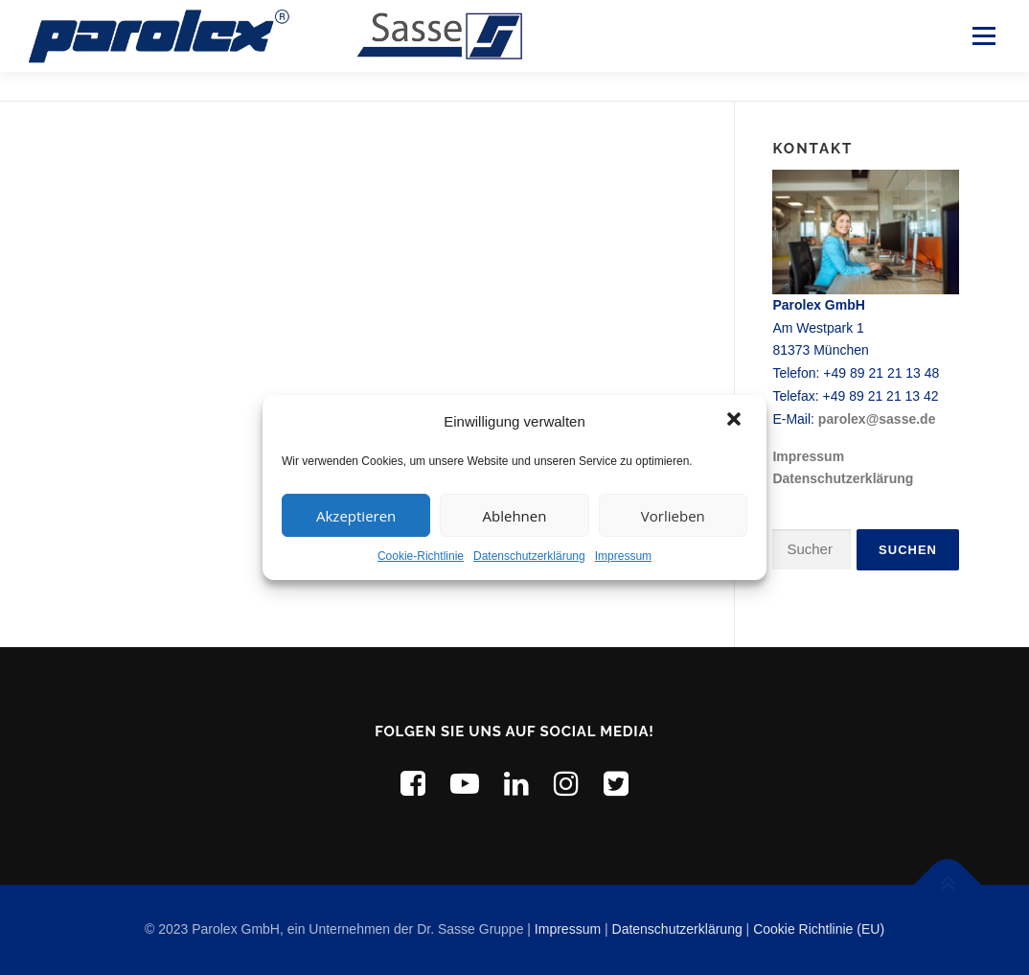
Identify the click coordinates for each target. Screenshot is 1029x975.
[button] (735, 420)
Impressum (623, 556)
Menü (983, 35)
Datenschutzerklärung (529, 556)
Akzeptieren (356, 515)
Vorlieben (673, 515)
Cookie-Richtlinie (420, 556)
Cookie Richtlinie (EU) (818, 929)
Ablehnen (515, 515)
